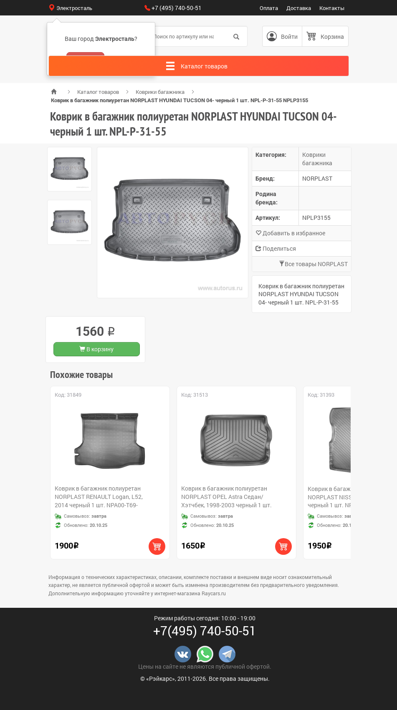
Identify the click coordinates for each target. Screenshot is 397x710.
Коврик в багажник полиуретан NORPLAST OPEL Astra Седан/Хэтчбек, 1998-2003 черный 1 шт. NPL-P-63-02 (226, 500)
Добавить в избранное (290, 233)
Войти (289, 36)
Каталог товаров (98, 91)
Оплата (269, 8)
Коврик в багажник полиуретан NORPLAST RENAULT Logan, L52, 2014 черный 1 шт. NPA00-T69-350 (99, 500)
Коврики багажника (160, 91)
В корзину (96, 349)
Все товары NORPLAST (313, 264)
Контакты (331, 8)
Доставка (298, 8)
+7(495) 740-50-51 (204, 630)
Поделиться (275, 248)
